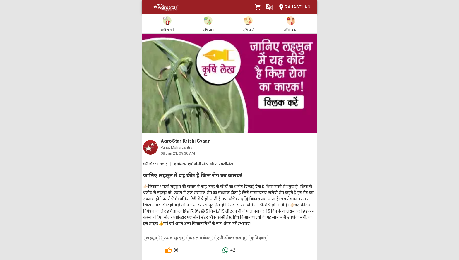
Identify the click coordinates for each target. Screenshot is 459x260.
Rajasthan (292, 7)
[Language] (269, 7)
